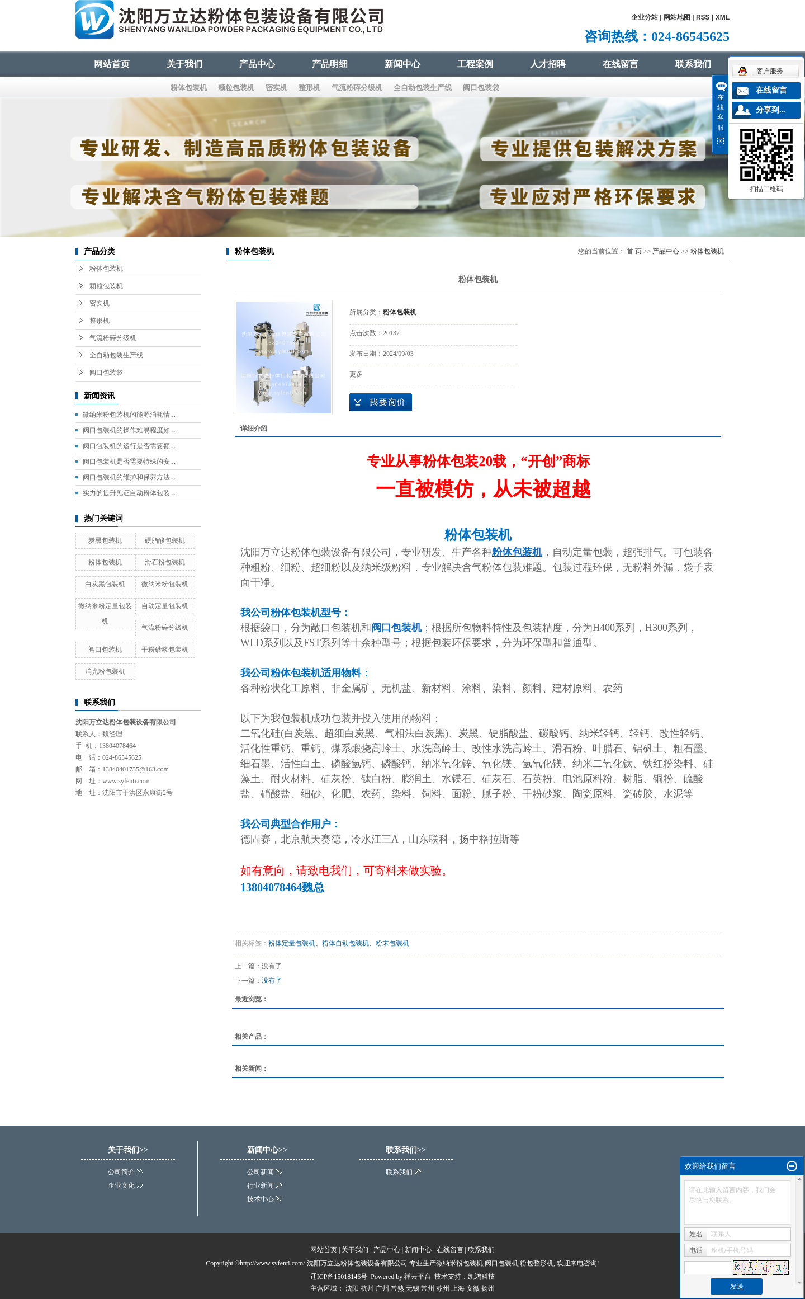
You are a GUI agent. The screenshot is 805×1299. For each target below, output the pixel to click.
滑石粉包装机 (165, 562)
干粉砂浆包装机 (164, 649)
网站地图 (677, 17)
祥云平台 (417, 1277)
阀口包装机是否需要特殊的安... (129, 461)
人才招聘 (548, 64)
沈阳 (352, 1288)
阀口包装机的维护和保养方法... (129, 477)
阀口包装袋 (481, 87)
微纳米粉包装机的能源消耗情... (129, 414)
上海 (458, 1288)
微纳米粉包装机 (164, 584)
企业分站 (644, 17)
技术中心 (260, 1199)
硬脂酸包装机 (165, 540)
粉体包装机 (189, 87)
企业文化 (121, 1185)
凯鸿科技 (481, 1277)
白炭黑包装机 (105, 584)
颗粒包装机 (236, 87)
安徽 (473, 1288)
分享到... (770, 110)
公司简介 (121, 1172)
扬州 (488, 1288)
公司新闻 (260, 1172)
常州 (427, 1288)
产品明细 (330, 64)
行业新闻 (260, 1185)
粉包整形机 (536, 1263)
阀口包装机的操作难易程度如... (129, 430)
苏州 (442, 1288)
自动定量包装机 (164, 606)
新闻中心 (402, 64)
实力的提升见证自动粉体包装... (129, 493)
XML (723, 17)
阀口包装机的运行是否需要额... (129, 446)
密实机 (276, 87)
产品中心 (257, 64)
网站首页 (112, 64)
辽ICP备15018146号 (339, 1277)
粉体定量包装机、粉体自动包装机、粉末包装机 (338, 943)
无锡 (412, 1288)
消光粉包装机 (105, 671)
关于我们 (184, 64)
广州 (382, 1288)
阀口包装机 (105, 649)
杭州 (367, 1288)
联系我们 (693, 64)
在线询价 (380, 402)
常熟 (397, 1288)
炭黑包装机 (105, 540)
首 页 (634, 251)
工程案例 (475, 64)
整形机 (309, 87)
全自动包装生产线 (423, 87)
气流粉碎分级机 (357, 87)
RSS (703, 17)
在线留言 (620, 64)
